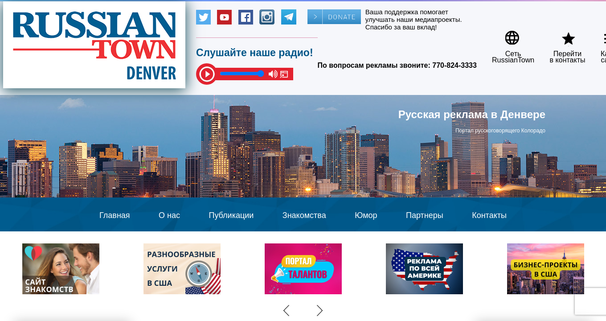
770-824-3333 (454, 65)
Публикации (231, 215)
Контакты (489, 215)
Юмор (366, 215)
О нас (169, 215)
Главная (114, 215)
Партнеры (424, 215)
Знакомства (304, 215)
